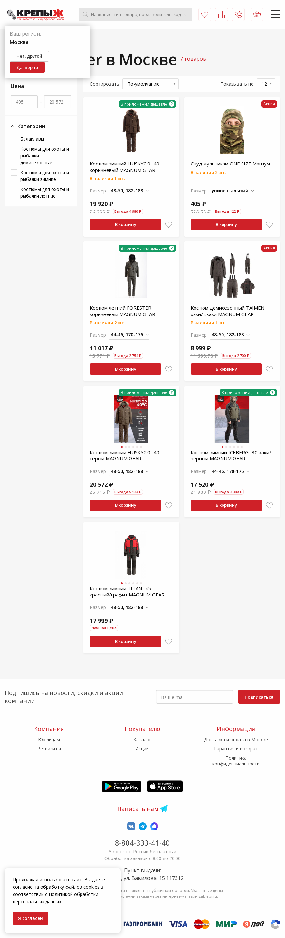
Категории (28, 126)
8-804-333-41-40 (142, 843)
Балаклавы (32, 139)
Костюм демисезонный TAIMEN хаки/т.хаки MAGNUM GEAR (227, 311)
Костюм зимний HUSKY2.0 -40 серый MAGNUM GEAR (124, 455)
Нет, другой (29, 56)
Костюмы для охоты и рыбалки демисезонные (44, 155)
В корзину (125, 224)
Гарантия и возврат (236, 749)
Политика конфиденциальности (236, 761)
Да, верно (27, 67)
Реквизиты (49, 749)
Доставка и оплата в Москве (236, 739)
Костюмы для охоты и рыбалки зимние (44, 175)
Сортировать (104, 84)
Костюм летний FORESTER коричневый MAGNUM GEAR (122, 311)
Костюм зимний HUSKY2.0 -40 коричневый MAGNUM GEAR (124, 166)
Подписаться (259, 697)
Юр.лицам (49, 739)
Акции (142, 749)
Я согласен (30, 918)
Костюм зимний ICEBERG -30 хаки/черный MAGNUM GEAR (231, 455)
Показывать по (237, 84)
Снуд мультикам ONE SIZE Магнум (230, 163)
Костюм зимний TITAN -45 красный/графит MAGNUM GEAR (127, 591)
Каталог (142, 739)
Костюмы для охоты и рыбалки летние (44, 192)
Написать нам (137, 808)
